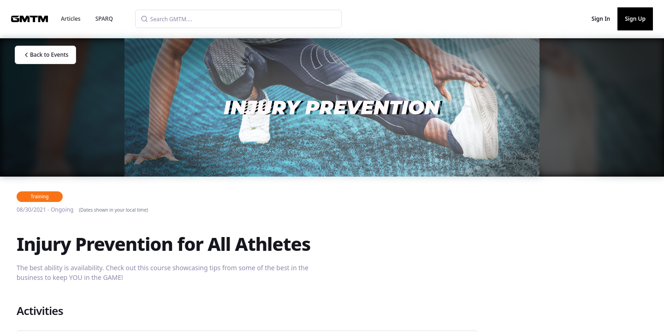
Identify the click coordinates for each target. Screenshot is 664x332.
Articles (71, 19)
